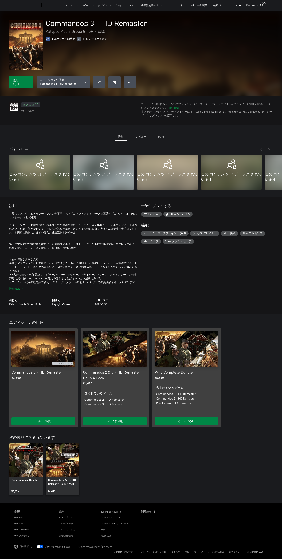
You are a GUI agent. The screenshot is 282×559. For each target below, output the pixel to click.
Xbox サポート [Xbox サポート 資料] (65, 517)
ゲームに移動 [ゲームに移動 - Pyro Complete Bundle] (186, 421)
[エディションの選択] (63, 82)
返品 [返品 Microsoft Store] (103, 529)
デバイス (103, 5)
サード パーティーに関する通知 (209, 551)
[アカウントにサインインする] (255, 5)
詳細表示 (16, 288)
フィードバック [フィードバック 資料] (66, 523)
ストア (130, 5)
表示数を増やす (150, 5)
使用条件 (175, 551)
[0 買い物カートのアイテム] (235, 4)
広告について (235, 551)
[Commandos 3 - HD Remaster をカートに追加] (114, 82)
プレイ (118, 5)
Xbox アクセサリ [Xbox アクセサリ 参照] (21, 535)
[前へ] (261, 149)
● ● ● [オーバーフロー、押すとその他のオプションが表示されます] (130, 82)
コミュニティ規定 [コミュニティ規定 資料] (67, 529)
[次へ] (269, 149)
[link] (26, 469)
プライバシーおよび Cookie (153, 551)
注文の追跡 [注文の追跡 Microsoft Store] (106, 535)
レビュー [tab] (141, 136)
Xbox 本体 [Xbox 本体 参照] (18, 517)
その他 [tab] (161, 136)
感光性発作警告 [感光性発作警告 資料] (66, 535)
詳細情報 (174, 108)
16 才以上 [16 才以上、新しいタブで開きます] (30, 104)
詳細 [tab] (120, 136)
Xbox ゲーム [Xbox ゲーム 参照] (19, 523)
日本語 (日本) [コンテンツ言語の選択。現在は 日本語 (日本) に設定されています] (26, 546)
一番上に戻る (43, 421)
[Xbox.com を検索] (218, 5)
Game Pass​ (70, 5)
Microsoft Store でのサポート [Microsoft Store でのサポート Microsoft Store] (114, 523)
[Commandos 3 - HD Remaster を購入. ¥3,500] (21, 82)
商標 (187, 551)
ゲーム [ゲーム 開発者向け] (144, 517)
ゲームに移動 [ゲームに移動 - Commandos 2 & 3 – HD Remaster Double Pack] (115, 421)
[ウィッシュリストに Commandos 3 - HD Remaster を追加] (99, 82)
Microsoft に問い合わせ (124, 551)
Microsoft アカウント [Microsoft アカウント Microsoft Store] (111, 517)
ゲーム (87, 5)
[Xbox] (52, 5)
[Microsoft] (27, 5)
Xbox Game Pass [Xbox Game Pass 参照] (21, 529)
